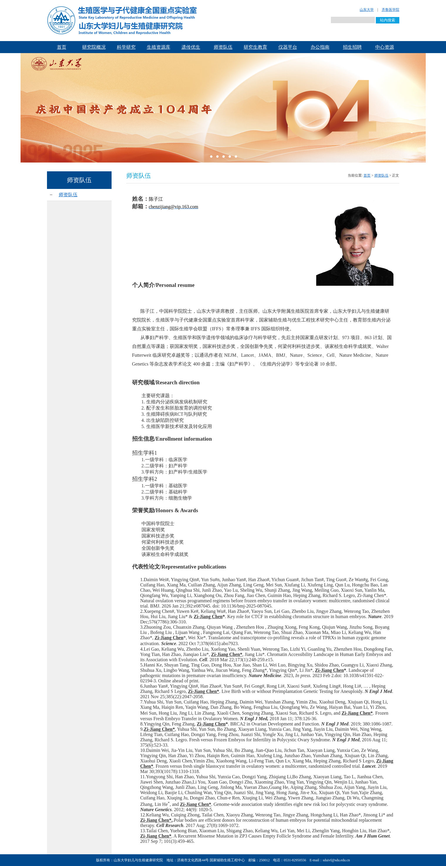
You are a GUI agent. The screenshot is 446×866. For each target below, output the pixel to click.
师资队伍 (223, 47)
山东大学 (367, 10)
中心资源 (384, 47)
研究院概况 (94, 47)
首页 (61, 47)
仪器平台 (287, 47)
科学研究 (126, 47)
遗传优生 (190, 47)
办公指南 (320, 47)
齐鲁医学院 (390, 10)
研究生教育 (255, 47)
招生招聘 (352, 47)
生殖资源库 (158, 47)
